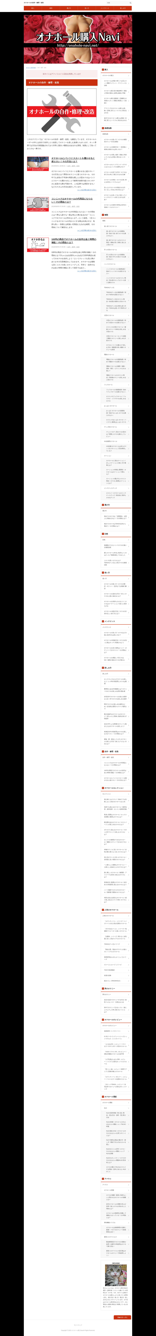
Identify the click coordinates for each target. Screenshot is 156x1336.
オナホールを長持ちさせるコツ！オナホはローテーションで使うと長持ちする (115, 604)
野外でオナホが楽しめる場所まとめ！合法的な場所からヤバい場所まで (115, 706)
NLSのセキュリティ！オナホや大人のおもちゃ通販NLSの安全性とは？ (116, 1160)
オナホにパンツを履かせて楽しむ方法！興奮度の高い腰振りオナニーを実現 (116, 347)
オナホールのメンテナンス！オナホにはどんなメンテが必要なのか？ (115, 166)
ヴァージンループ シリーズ (112, 965)
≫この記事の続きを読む (86, 190)
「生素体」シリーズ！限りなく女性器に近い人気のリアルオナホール (115, 937)
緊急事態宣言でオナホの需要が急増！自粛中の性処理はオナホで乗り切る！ (116, 1244)
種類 (51, 8)
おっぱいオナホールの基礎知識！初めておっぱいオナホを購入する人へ (116, 413)
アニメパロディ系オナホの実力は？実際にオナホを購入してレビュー (116, 434)
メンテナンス (105, 8)
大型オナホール (109, 315)
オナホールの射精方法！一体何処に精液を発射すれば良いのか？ (115, 148)
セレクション (106, 794)
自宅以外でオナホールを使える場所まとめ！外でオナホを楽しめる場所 (115, 698)
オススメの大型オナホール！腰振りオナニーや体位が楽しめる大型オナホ (116, 329)
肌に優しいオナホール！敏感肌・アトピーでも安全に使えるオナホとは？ (115, 875)
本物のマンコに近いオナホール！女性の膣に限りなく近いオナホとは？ (115, 851)
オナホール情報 (109, 1190)
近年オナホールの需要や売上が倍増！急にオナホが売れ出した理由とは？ (116, 1206)
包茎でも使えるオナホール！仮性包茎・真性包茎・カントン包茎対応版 (115, 808)
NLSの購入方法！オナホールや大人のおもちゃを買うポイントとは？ (116, 1133)
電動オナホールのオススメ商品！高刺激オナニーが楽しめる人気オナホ (116, 377)
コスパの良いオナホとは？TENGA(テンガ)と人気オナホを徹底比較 (115, 563)
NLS (105, 1108)
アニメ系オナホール (110, 427)
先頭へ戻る (123, 1317)
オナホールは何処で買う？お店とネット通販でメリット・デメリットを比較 (115, 83)
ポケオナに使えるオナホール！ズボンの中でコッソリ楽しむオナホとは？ (115, 832)
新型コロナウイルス (110, 1237)
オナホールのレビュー (109, 1025)
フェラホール (108, 384)
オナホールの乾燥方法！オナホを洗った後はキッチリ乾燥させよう (115, 641)
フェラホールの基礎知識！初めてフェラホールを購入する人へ (116, 391)
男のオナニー (106, 994)
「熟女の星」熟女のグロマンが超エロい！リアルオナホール (115, 950)
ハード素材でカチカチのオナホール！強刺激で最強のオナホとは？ (114, 891)
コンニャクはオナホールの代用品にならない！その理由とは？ (115, 764)
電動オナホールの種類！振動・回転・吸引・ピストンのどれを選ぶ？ (116, 368)
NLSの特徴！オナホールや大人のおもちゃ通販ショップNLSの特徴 (116, 1124)
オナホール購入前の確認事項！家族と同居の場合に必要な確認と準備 (115, 92)
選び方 (69, 8)
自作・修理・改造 (73, 166)
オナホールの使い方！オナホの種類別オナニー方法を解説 (115, 141)
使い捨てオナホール (110, 226)
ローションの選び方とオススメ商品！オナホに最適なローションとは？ (116, 481)
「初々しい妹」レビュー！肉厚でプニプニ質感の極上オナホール (115, 1070)
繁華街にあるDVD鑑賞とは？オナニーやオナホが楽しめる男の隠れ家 (115, 690)
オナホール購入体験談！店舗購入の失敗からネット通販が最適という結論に (115, 101)
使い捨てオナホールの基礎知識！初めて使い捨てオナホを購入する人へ (116, 233)
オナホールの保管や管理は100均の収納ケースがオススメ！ (115, 206)
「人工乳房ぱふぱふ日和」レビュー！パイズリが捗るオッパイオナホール (115, 1062)
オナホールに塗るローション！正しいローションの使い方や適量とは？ (116, 463)
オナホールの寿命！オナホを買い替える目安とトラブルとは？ (115, 181)
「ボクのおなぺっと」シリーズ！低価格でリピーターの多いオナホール (115, 930)
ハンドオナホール (109, 264)
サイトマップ (78, 1325)
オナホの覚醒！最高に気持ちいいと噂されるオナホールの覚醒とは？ (116, 1197)
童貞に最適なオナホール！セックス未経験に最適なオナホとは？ (115, 816)
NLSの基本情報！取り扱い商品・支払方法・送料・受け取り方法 (116, 1115)
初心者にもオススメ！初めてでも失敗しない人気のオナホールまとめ (115, 800)
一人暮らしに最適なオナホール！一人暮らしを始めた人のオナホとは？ (115, 866)
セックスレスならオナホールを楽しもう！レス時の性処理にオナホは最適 (115, 681)
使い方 (87, 8)
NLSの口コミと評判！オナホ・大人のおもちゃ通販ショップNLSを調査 (116, 1151)
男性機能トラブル (109, 1222)
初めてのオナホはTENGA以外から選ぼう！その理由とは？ (115, 525)
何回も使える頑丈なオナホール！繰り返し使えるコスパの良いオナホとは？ (115, 900)
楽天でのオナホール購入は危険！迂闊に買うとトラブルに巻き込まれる (115, 119)
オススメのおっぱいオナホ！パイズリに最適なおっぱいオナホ (116, 421)
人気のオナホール (108, 915)
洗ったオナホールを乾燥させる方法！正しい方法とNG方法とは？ (114, 189)
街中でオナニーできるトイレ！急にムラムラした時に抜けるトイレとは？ (115, 1010)
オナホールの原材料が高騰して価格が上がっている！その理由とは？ (116, 1215)
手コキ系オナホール (110, 249)
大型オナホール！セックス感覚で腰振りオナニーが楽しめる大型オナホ (116, 338)
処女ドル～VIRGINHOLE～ (112, 981)
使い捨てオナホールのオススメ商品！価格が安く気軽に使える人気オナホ (116, 242)
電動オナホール (109, 354)
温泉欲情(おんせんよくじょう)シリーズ (115, 958)
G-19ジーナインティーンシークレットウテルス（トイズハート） (115, 1038)
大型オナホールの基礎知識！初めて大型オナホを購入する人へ (116, 321)
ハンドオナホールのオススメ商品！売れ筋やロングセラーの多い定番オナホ (116, 280)
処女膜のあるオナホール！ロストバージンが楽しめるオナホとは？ (115, 823)
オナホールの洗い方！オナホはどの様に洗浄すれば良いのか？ (115, 634)
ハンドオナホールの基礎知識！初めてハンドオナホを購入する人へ (116, 271)
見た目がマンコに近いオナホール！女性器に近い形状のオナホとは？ (115, 858)
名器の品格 (107, 975)
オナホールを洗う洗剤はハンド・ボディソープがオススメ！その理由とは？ (115, 650)
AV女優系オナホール (110, 441)
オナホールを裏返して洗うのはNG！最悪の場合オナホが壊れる (114, 659)
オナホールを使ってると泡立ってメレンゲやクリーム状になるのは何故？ (115, 197)
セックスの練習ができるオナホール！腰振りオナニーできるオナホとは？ (115, 842)
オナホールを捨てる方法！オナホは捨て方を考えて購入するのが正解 (115, 173)
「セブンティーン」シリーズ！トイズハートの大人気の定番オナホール (115, 922)
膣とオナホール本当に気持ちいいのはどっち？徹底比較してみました (115, 554)
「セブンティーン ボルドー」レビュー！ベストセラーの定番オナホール (115, 1078)
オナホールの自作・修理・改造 (34, 2)
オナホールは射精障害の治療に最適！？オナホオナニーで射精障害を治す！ (116, 1230)
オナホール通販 (107, 1102)
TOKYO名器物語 (109, 970)
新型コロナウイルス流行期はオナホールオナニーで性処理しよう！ (116, 1253)
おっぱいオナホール (110, 406)
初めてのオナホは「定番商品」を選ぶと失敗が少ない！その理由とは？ (115, 517)
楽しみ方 (123, 8)
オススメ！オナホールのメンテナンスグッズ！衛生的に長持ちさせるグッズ (116, 495)
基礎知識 (105, 134)
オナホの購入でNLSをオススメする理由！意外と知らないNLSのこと (116, 1169)
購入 (32, 8)
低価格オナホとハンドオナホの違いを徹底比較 (115, 546)
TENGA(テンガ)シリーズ (112, 944)
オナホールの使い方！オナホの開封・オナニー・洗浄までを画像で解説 (115, 586)
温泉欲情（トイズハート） (112, 1031)
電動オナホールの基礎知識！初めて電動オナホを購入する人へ (116, 360)
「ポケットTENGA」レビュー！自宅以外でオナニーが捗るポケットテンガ (115, 1087)
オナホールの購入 (108, 75)
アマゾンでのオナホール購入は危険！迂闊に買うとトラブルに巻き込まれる (115, 110)
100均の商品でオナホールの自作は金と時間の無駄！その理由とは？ (115, 771)
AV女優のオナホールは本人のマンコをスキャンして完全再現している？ (116, 448)
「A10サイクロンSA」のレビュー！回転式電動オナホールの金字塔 (115, 1053)
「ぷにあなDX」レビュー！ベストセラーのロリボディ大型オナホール (115, 1045)
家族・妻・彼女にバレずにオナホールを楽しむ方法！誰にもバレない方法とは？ (115, 741)
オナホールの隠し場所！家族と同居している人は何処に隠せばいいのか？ (115, 157)
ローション (107, 456)
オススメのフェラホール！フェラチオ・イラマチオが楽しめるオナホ (116, 399)
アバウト (105, 1184)
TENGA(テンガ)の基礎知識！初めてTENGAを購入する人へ (116, 293)
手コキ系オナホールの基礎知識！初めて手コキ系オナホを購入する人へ (116, 257)
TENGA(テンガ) (109, 287)
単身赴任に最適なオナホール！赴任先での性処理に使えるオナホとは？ (115, 883)
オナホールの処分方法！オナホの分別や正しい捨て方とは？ (115, 612)
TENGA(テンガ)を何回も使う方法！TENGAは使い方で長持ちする (116, 308)
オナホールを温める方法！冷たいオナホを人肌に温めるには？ (115, 595)
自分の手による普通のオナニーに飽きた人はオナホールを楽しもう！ (115, 725)
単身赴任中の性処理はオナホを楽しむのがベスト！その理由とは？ (115, 733)
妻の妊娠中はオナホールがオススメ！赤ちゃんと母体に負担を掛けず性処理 (115, 716)
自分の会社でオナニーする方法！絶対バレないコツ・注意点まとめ (115, 1001)
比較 (103, 539)
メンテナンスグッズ (110, 488)
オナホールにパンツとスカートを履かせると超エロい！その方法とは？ (115, 779)
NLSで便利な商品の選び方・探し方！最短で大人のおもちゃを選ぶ (116, 1142)
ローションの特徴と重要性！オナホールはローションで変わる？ (116, 472)
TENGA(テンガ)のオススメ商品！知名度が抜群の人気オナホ (116, 300)
